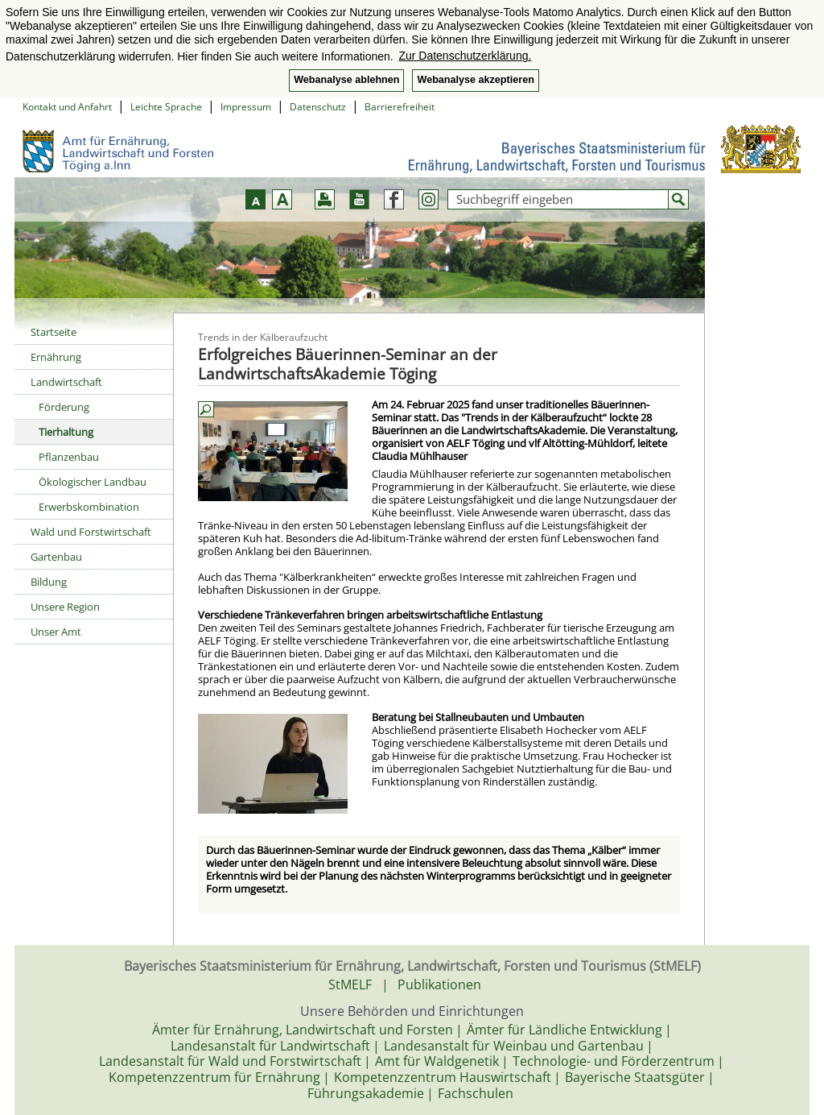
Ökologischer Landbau (92, 482)
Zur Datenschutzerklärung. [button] (464, 55)
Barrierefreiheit (400, 107)
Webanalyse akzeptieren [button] (475, 79)
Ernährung (56, 357)
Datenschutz (318, 107)
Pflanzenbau (69, 457)
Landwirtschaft (66, 382)
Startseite (53, 332)
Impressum (245, 107)
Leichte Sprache (166, 107)
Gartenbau (56, 556)
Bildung (49, 581)
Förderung (64, 407)
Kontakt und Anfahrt (67, 107)
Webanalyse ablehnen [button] (346, 79)
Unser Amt (56, 631)
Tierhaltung (66, 432)
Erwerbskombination (89, 506)
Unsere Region (65, 606)
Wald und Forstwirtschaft (91, 531)
